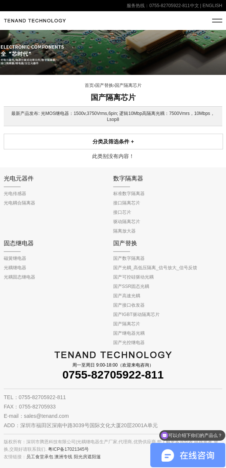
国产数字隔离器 (129, 258)
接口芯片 (122, 212)
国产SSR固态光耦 (131, 286)
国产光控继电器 (129, 342)
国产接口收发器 (129, 305)
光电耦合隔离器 (19, 203)
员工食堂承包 (39, 456)
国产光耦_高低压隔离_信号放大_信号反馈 (155, 267)
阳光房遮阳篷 (87, 456)
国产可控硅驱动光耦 (133, 277)
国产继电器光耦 (129, 333)
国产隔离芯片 (128, 85)
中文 (194, 5)
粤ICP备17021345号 (68, 449)
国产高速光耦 (126, 295)
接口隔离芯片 (126, 203)
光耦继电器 (15, 267)
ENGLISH (212, 5)
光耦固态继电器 (19, 277)
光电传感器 (15, 193)
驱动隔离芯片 (126, 221)
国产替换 (104, 85)
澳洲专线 (63, 456)
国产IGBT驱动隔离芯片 (136, 314)
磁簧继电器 (15, 258)
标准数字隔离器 (129, 193)
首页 (89, 85)
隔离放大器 (124, 231)
